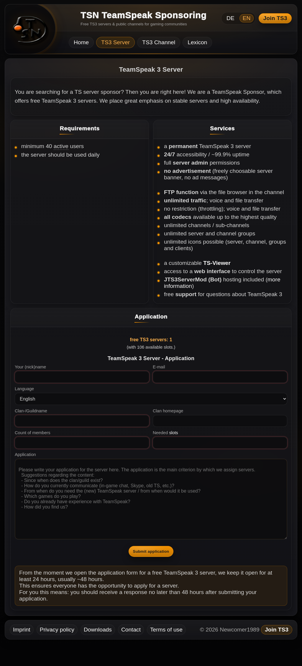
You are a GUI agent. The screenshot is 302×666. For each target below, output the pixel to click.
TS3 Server (115, 42)
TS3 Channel (158, 42)
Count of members (32, 432)
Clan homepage (168, 411)
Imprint (21, 629)
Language (24, 388)
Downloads (98, 629)
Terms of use (166, 629)
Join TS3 (275, 18)
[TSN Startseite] (28, 31)
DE (230, 18)
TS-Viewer (216, 263)
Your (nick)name (30, 367)
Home (81, 42)
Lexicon (197, 42)
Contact (131, 629)
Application (25, 454)
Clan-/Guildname (31, 411)
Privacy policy (57, 629)
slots (173, 432)
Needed (165, 432)
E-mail (159, 367)
